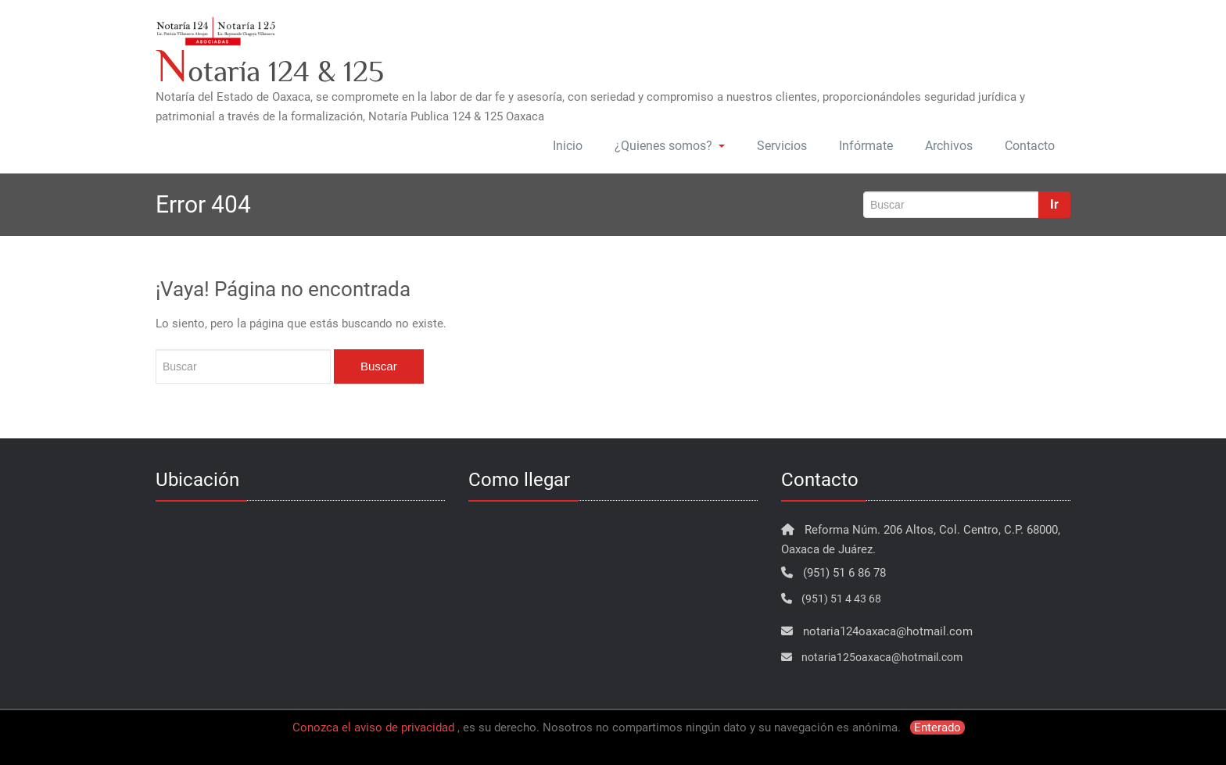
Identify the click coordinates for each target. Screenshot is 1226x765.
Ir (1054, 204)
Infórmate (866, 145)
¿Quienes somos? (670, 145)
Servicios (782, 145)
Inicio (568, 145)
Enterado (937, 727)
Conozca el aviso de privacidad (373, 727)
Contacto (1030, 145)
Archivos (949, 145)
